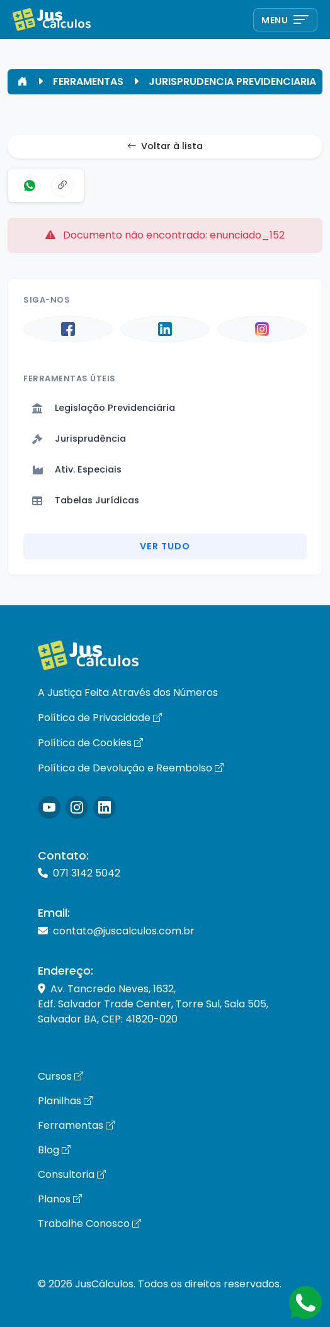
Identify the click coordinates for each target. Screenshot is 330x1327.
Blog (54, 1150)
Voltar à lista (165, 147)
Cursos (60, 1076)
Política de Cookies (90, 743)
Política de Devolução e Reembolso (131, 768)
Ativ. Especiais (77, 469)
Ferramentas (76, 1125)
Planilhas (65, 1101)
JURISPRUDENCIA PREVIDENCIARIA (232, 81)
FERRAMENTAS (88, 81)
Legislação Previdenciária (103, 407)
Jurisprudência (79, 438)
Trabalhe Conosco (89, 1223)
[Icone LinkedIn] (104, 807)
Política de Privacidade (100, 717)
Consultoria (72, 1174)
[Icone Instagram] (49, 807)
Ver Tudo (165, 546)
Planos (60, 1199)
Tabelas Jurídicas (85, 500)
